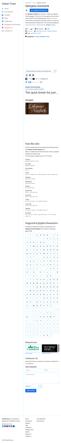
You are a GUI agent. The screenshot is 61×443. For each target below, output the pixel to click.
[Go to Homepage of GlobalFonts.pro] (28, 2)
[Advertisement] (11, 44)
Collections (28, 427)
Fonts (26, 419)
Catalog (27, 423)
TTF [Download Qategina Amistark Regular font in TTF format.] (27, 89)
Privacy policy (40, 421)
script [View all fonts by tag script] (39, 33)
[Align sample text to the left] (26, 75)
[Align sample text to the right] (33, 75)
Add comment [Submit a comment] (31, 390)
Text (32, 79)
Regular (53, 25)
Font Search (28, 421)
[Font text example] (39, 71)
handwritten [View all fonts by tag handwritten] (33, 33)
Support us (28, 434)
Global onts (9, 3)
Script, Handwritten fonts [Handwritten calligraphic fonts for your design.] (42, 36)
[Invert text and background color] (36, 79)
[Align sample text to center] (29, 75)
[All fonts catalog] (34, 2)
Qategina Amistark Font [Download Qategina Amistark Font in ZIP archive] (39, 10)
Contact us (28, 436)
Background (43, 79)
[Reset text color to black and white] (26, 79)
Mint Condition (28, 353)
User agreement (41, 419)
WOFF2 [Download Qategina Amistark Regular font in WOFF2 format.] (41, 89)
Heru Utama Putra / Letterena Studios (35, 25)
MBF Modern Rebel (46, 353)
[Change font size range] (33, 82)
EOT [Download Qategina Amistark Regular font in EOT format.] (31, 89)
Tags (26, 425)
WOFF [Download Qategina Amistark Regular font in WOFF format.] (36, 89)
